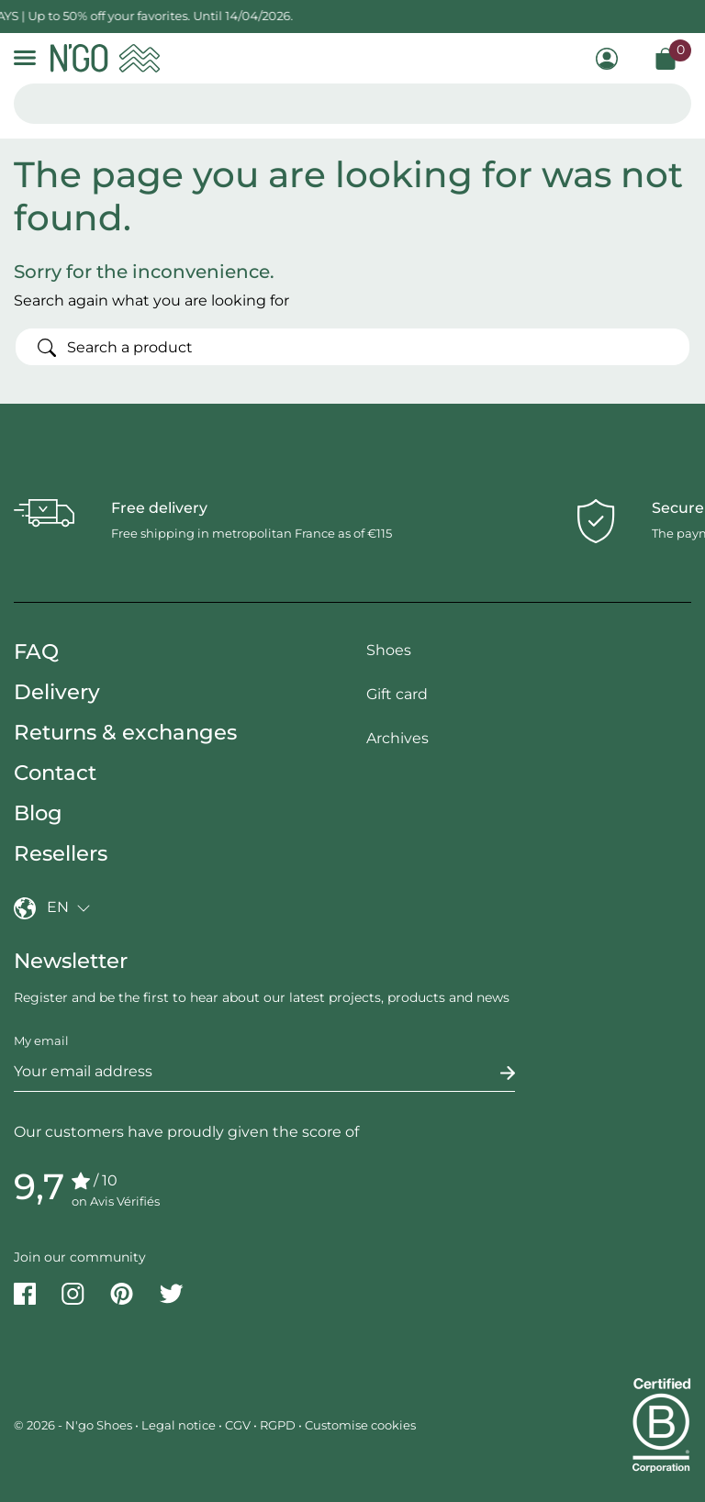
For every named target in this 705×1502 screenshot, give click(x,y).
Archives (397, 738)
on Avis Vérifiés (116, 1201)
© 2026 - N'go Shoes (74, 1425)
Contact (55, 772)
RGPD (278, 1425)
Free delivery (159, 508)
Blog (38, 813)
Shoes (388, 650)
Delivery (57, 692)
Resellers (60, 853)
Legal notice (178, 1425)
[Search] (352, 347)
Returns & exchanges (125, 732)
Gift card (397, 694)
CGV (238, 1425)
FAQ (36, 651)
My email (41, 1040)
